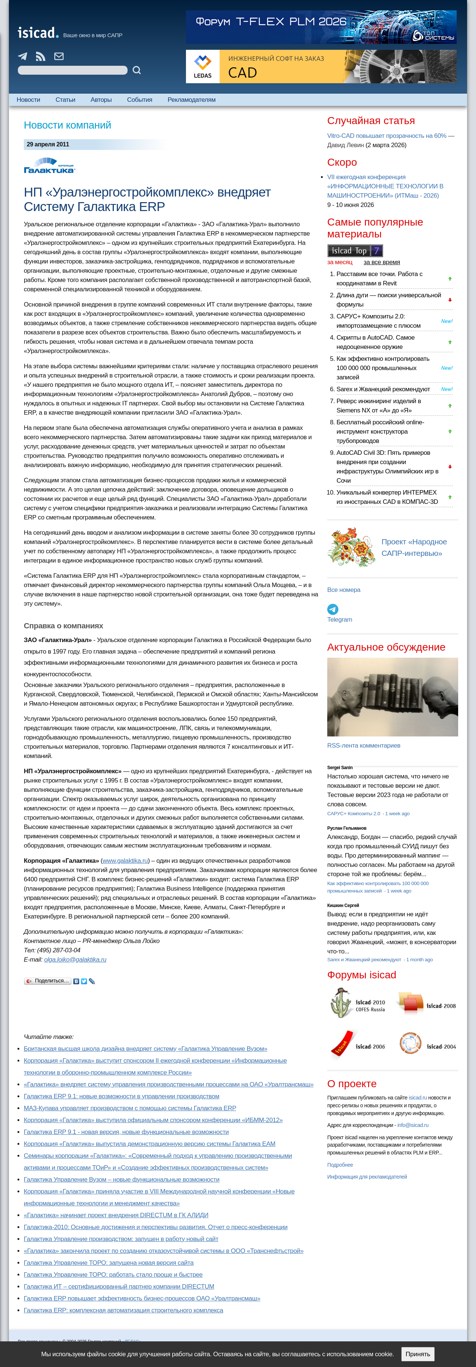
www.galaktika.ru (125, 860)
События (139, 99)
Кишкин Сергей (343, 905)
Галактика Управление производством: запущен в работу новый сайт (121, 1239)
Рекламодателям (192, 99)
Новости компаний (67, 125)
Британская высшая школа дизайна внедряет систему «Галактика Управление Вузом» (145, 1048)
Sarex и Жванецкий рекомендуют (383, 389)
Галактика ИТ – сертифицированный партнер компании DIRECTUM (119, 1286)
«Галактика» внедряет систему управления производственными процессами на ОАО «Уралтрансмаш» (168, 1084)
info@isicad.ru (413, 1125)
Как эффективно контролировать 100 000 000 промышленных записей (383, 368)
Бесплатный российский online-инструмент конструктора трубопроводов (380, 431)
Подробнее (340, 1165)
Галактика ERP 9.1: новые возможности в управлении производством (121, 1096)
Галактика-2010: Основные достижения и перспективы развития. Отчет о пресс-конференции (155, 1227)
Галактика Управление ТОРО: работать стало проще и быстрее (113, 1274)
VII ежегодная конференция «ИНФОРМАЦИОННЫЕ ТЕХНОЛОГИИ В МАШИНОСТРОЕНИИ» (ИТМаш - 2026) (385, 186)
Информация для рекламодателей (367, 1177)
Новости (28, 99)
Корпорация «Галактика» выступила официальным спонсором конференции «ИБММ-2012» (153, 1120)
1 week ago (397, 813)
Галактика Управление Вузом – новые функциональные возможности (121, 1179)
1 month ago (419, 959)
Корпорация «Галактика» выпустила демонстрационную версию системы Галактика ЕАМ (150, 1143)
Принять (418, 1354)
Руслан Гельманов (346, 828)
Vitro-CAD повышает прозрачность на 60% (387, 135)
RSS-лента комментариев (364, 745)
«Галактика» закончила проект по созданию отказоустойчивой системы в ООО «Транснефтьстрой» (163, 1250)
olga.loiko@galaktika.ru (75, 959)
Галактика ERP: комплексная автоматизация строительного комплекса (123, 1310)
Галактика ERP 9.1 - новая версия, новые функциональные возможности (126, 1132)
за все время (382, 262)
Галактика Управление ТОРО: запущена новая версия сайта (109, 1262)
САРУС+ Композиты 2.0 (354, 813)
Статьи (65, 99)
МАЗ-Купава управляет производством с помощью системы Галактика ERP (130, 1108)
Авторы (101, 99)
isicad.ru (418, 1098)
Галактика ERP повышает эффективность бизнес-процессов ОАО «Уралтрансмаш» (142, 1298)
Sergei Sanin (340, 767)
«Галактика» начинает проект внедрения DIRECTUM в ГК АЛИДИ (116, 1215)
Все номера (343, 589)
